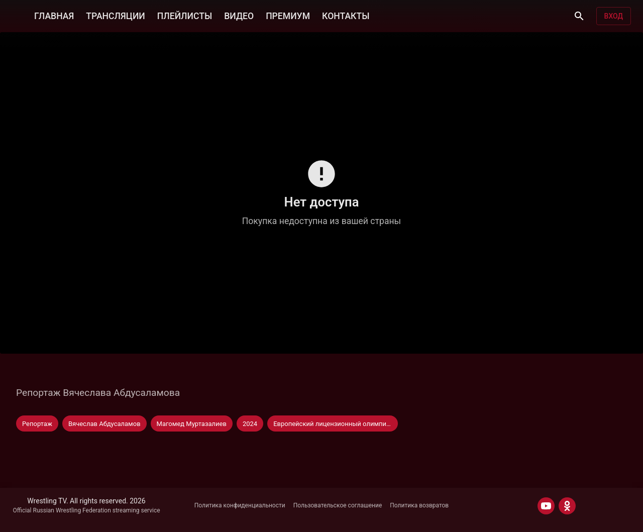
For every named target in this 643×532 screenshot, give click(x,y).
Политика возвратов (419, 505)
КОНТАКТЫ (345, 16)
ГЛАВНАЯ (54, 16)
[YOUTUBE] (546, 505)
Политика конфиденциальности (239, 505)
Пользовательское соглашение (337, 505)
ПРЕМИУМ (288, 16)
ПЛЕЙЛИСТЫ (184, 16)
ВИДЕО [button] (239, 16)
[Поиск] (579, 16)
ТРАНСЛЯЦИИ (115, 16)
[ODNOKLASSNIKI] (567, 505)
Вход (613, 16)
